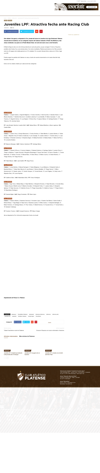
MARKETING (41, 13)
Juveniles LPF (7, 356)
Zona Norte (38, 356)
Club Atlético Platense (22, 354)
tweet (49, 363)
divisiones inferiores (40, 354)
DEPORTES (32, 13)
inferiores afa (55, 354)
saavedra (14, 356)
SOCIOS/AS (57, 13)
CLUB (6, 13)
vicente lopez (31, 356)
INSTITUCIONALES (15, 13)
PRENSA (49, 13)
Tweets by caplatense (73, 34)
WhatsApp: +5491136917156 (77, 414)
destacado (31, 354)
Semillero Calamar (22, 356)
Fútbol (9, 18)
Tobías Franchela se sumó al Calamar (14, 371)
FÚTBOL (25, 13)
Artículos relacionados (11, 376)
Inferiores (14, 18)
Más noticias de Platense (27, 376)
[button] (97, 13)
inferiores (48, 354)
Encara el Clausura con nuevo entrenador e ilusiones (50, 371)
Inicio (5, 18)
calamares (13, 354)
